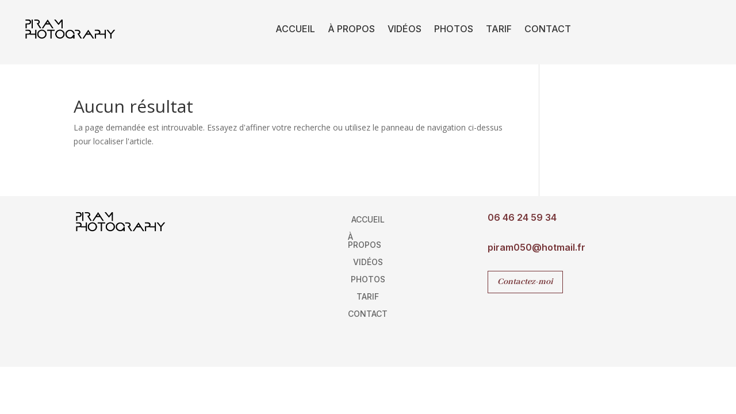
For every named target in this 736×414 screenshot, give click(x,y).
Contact (547, 28)
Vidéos (404, 28)
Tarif (499, 28)
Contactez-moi (525, 282)
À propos (351, 28)
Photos (453, 28)
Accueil (295, 28)
